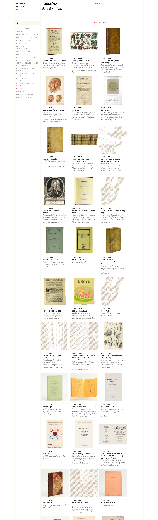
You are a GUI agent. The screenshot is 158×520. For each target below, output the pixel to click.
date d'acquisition (100, 23)
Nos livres (20, 9)
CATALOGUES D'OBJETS (25, 44)
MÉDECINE (20, 89)
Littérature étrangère (25, 58)
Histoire (19, 55)
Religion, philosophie (25, 95)
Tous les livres (22, 28)
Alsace (19, 31)
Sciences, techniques (25, 98)
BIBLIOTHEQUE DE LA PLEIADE (27, 37)
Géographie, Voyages (24, 52)
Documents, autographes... (22, 48)
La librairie (21, 3)
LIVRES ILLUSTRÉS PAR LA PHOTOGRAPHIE (25, 69)
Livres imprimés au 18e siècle (25, 74)
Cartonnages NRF (23, 40)
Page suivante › (63, 503)
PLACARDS (20, 92)
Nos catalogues (22, 6)
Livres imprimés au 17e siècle (25, 79)
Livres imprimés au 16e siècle (25, 84)
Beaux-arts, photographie (27, 34)
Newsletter (22, 512)
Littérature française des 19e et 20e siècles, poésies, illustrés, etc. (27, 63)
